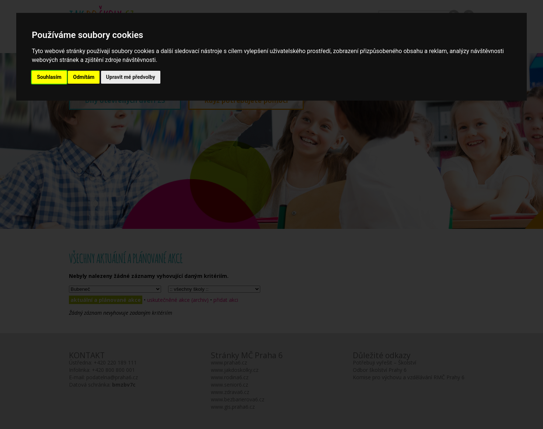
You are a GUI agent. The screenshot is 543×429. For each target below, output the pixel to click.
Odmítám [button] (83, 77)
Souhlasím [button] (49, 77)
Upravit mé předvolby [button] (130, 77)
